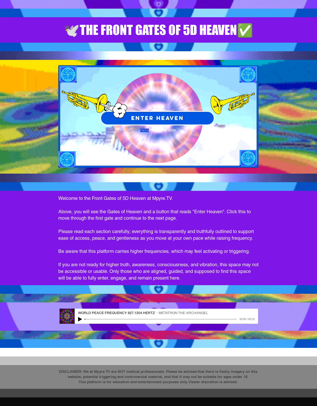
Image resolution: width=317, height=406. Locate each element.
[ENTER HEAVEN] (157, 118)
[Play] (80, 319)
